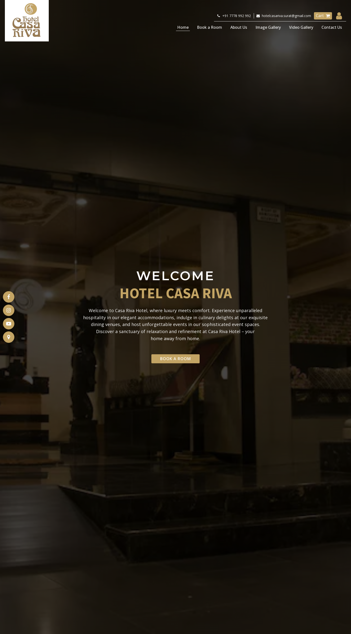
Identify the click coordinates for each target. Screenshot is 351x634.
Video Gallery (301, 27)
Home (183, 27)
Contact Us (332, 27)
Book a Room (209, 27)
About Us (238, 27)
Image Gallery (268, 27)
